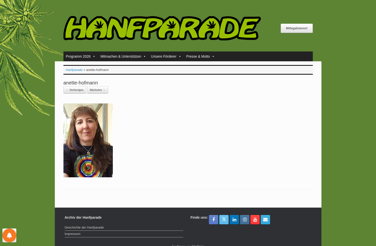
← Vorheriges (75, 89)
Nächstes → (97, 89)
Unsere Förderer (166, 56)
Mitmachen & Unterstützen (123, 56)
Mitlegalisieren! (296, 28)
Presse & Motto (200, 56)
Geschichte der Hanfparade (84, 227)
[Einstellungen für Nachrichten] (9, 235)
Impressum (72, 234)
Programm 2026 (81, 56)
